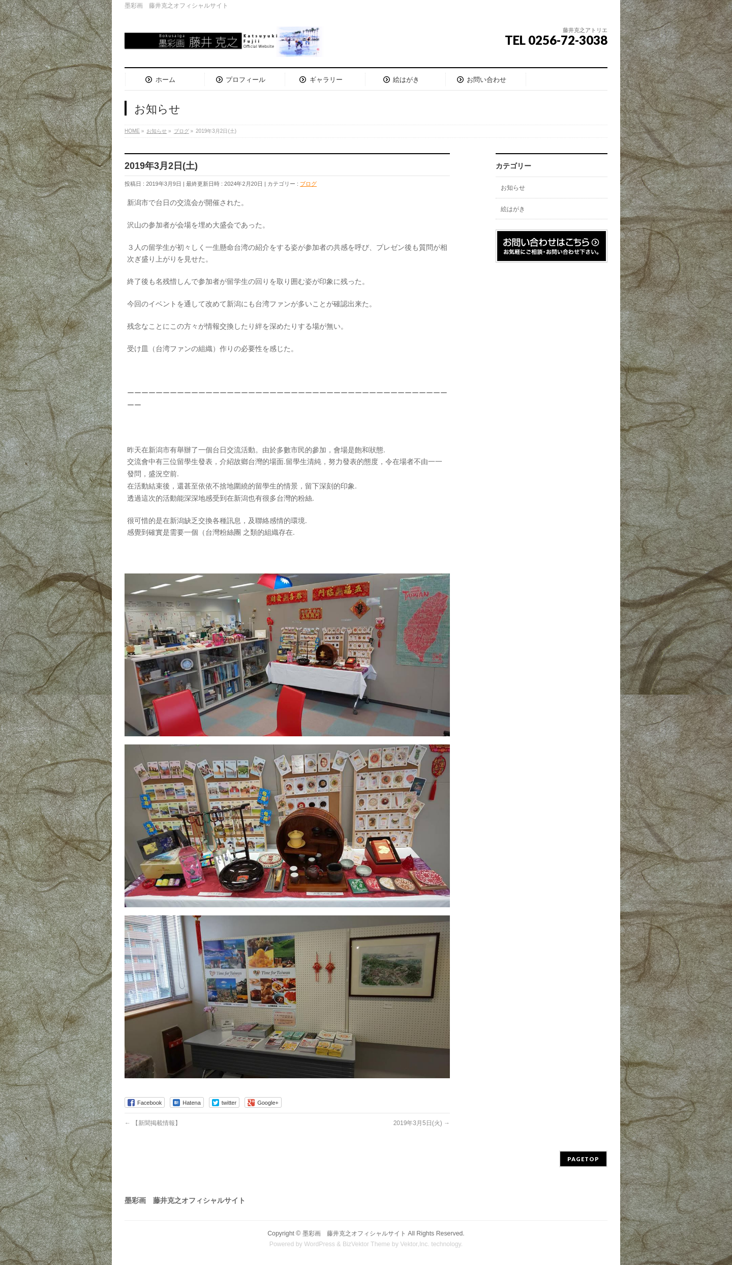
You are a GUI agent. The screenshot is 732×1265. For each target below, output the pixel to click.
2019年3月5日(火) (421, 1123)
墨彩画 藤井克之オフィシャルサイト (354, 1233)
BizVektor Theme (366, 1244)
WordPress (319, 1244)
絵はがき (513, 209)
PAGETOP (583, 1159)
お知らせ (513, 187)
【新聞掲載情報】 (153, 1123)
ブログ (308, 184)
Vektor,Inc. (415, 1244)
